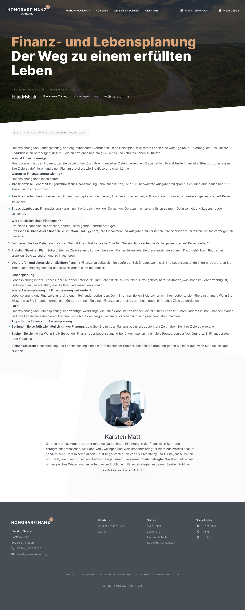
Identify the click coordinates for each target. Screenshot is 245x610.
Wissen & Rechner (127, 10)
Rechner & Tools (157, 537)
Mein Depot (229, 10)
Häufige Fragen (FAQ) (111, 525)
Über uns (152, 10)
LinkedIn (205, 537)
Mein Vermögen (194, 10)
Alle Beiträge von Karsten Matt (120, 470)
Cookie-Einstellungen (166, 574)
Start (20, 133)
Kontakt (102, 531)
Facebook (206, 525)
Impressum (142, 574)
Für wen (102, 10)
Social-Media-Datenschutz (115, 574)
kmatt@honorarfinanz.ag (29, 554)
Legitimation (154, 531)
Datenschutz (88, 574)
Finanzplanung (35, 133)
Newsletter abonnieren (161, 543)
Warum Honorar (78, 10)
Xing (202, 531)
